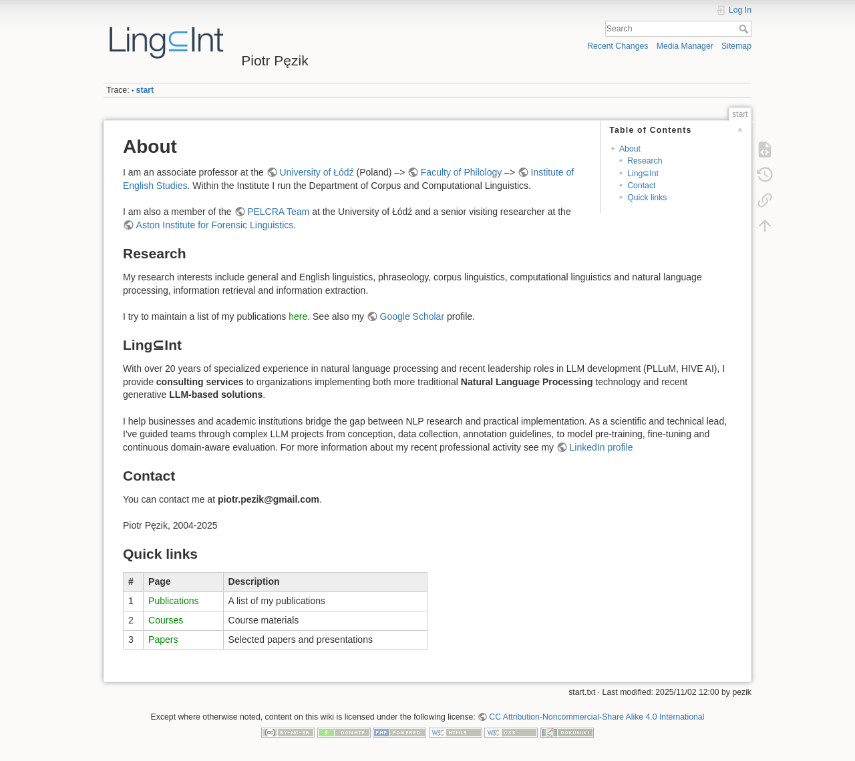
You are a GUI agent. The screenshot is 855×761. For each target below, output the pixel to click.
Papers (163, 639)
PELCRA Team (278, 211)
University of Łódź (316, 172)
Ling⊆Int (643, 173)
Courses (165, 620)
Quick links (647, 197)
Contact (641, 185)
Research (644, 161)
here (298, 316)
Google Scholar (412, 316)
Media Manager (685, 46)
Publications (173, 600)
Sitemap (736, 46)
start (145, 90)
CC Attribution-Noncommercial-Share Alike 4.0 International (596, 717)
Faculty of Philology (461, 172)
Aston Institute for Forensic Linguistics (215, 225)
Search (745, 28)
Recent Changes (617, 46)
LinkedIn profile (601, 447)
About (630, 149)
